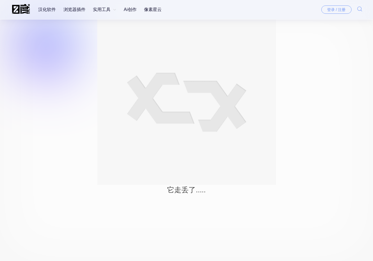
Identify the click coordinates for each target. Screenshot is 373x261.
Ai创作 (130, 9)
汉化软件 (47, 9)
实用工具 (101, 9)
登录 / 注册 (336, 9)
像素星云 (153, 9)
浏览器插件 (74, 9)
